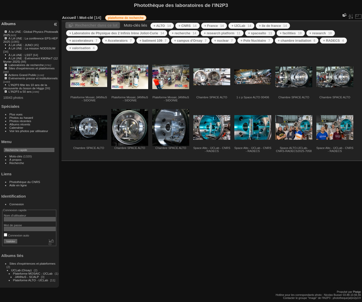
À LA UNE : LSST (20, 55)
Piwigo (357, 291)
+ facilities (290, 33)
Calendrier (16, 127)
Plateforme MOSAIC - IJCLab (33, 273)
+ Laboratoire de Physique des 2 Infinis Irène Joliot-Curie (116, 33)
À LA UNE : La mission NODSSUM (31, 48)
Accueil (69, 17)
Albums (8, 23)
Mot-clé (86, 17)
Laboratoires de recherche (26, 65)
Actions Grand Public (22, 75)
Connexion (16, 204)
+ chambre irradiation (297, 40)
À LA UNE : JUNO (21, 45)
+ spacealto (260, 33)
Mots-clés (15, 156)
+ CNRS (187, 26)
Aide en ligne (18, 185)
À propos (15, 159)
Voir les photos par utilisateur (28, 131)
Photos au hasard (21, 117)
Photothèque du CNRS (24, 182)
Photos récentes (20, 121)
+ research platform (222, 33)
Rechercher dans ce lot (96, 25)
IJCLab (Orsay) (21, 270)
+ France (214, 26)
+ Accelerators (118, 40)
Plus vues (16, 114)
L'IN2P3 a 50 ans (20, 91)
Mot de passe (13, 225)
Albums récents (19, 124)
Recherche (16, 163)
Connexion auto (16, 235)
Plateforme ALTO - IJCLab (30, 280)
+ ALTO (162, 26)
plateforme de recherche (126, 18)
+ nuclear (223, 40)
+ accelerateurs (83, 40)
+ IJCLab (241, 26)
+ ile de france (273, 26)
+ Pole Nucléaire (255, 40)
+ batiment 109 (152, 40)
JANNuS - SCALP (27, 276)
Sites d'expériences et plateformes (31, 68)
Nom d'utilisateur (15, 215)
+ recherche (184, 33)
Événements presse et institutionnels (33, 78)
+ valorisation (82, 48)
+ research (320, 33)
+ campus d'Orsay (190, 40)
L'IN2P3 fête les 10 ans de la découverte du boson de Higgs (25, 86)
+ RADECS (333, 40)
